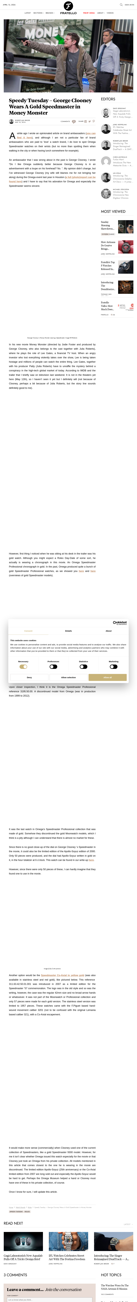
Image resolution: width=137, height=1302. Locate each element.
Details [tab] (68, 631)
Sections (37, 13)
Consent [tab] (28, 631)
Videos (110, 13)
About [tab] (109, 631)
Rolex (27, 1212)
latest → (128, 1224)
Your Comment (12, 1296)
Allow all (108, 677)
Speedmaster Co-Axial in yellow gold (62, 975)
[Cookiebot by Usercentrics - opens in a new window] (115, 623)
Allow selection (68, 677)
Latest (28, 13)
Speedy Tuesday (16, 1212)
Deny (29, 677)
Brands (49, 13)
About (100, 13)
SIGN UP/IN (129, 5)
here (81, 571)
